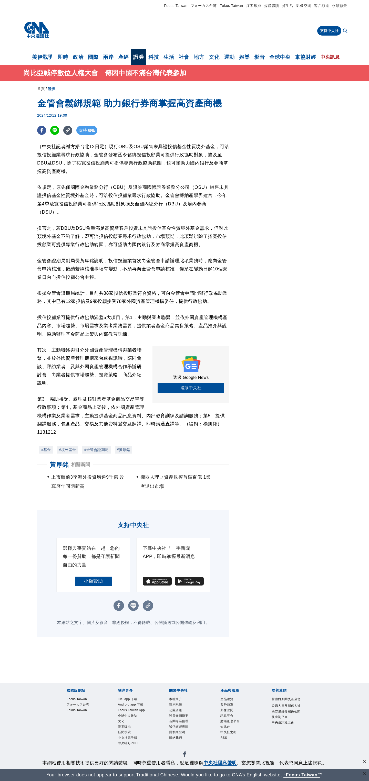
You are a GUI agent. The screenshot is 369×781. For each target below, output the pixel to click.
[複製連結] (67, 130)
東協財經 (305, 57)
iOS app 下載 (131, 699)
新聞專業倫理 (182, 726)
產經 (123, 57)
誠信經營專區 (182, 733)
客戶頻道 (321, 5)
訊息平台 (229, 720)
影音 (259, 57)
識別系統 (178, 706)
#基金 (46, 450)
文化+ (123, 740)
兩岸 (108, 57)
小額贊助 (93, 581)
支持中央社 (329, 31)
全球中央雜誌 (131, 733)
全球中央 (279, 57)
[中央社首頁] (36, 29)
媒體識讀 (271, 5)
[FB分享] (41, 130)
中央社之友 (231, 740)
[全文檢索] (345, 31)
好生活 (287, 5)
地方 (199, 57)
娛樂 (244, 57)
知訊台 (227, 733)
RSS (225, 746)
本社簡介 (178, 699)
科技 (153, 57)
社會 (184, 57)
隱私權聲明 (180, 740)
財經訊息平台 (233, 726)
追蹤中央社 (191, 388)
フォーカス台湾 (204, 5)
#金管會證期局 (96, 450)
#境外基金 (67, 450)
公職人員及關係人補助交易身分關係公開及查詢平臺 (285, 723)
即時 (63, 57)
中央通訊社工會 (285, 744)
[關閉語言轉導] (364, 774)
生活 (168, 57)
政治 (78, 57)
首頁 (41, 89)
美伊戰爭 (42, 57)
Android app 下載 (133, 710)
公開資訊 (178, 713)
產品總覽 (229, 699)
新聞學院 (127, 753)
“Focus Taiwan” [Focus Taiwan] (301, 774)
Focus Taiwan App (132, 723)
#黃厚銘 (123, 450)
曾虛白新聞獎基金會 (285, 703)
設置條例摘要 (182, 720)
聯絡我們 (178, 746)
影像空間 (303, 5)
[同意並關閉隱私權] (364, 762)
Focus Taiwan (175, 5)
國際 (93, 57)
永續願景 (339, 5)
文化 (214, 57)
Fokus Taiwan (231, 5)
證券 (138, 57)
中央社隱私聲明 (220, 762)
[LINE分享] (54, 130)
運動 (229, 57)
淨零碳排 (253, 5)
